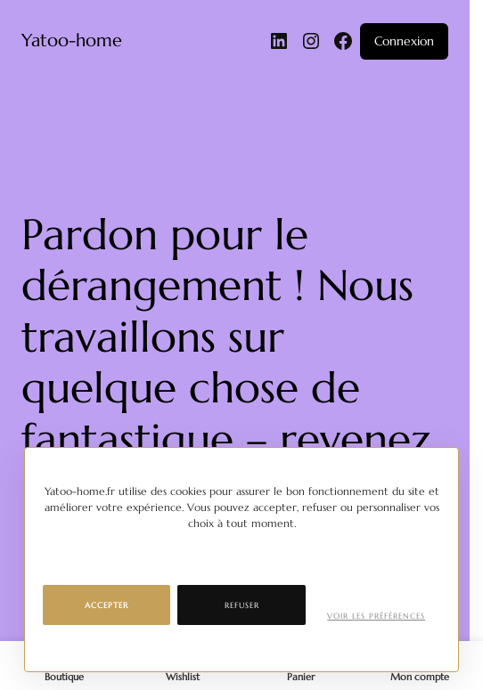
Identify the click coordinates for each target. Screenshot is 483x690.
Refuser (242, 605)
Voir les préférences (376, 616)
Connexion (404, 41)
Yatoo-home (71, 40)
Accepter (106, 605)
